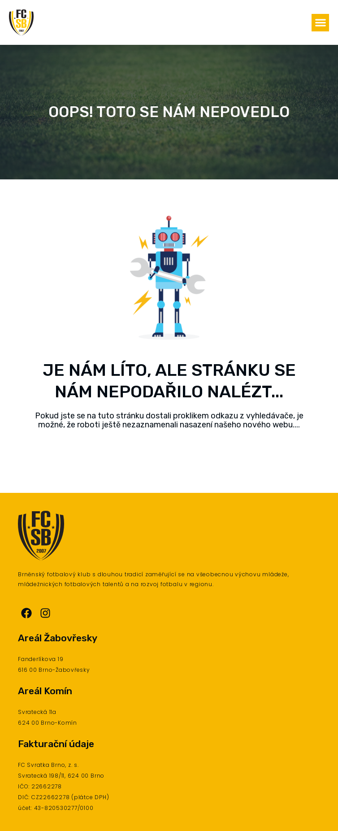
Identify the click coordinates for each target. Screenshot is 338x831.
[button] (320, 22)
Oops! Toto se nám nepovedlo (169, 112)
